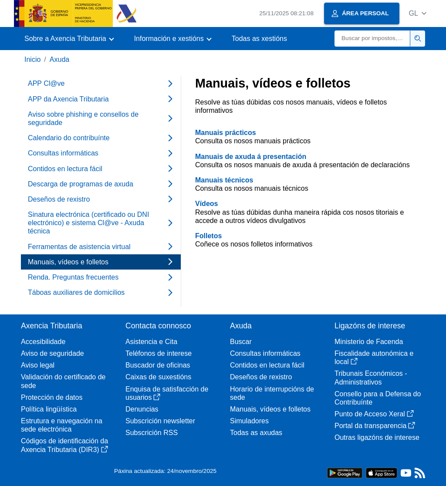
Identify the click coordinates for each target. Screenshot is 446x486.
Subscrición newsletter (160, 421)
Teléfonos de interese (158, 353)
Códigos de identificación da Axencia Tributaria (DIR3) (64, 445)
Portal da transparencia (374, 425)
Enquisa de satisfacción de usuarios (166, 393)
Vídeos (206, 203)
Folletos (208, 236)
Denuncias (142, 409)
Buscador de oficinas (157, 365)
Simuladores (249, 421)
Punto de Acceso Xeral (374, 414)
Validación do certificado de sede (63, 381)
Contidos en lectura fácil (267, 365)
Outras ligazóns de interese (376, 437)
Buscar (241, 341)
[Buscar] (372, 38)
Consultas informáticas (265, 353)
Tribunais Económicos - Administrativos (370, 377)
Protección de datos (51, 397)
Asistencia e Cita (151, 341)
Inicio (32, 59)
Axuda (59, 59)
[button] (417, 13)
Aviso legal (37, 365)
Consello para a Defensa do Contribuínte (377, 398)
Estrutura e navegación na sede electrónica (61, 425)
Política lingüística (49, 409)
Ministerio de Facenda (368, 341)
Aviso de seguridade (52, 353)
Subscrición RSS (151, 432)
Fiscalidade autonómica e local (373, 357)
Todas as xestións (259, 38)
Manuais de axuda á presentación (250, 156)
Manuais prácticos (225, 132)
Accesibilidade (43, 341)
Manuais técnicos (224, 180)
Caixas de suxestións (158, 377)
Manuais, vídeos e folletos (270, 409)
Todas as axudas (256, 432)
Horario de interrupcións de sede (272, 393)
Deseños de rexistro (261, 377)
